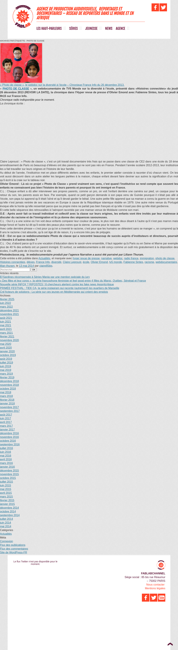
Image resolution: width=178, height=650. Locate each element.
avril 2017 (6, 422)
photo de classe (164, 258)
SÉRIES (73, 28)
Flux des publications (12, 545)
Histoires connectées (12, 262)
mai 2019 (5, 370)
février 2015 (7, 500)
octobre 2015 (8, 478)
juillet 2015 (6, 481)
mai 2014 (5, 526)
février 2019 (7, 377)
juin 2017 (5, 418)
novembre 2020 (9, 340)
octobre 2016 (8, 440)
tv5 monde (115, 262)
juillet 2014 (6, 518)
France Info (43, 262)
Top (170, 644)
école (86, 262)
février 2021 (7, 336)
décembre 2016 (9, 433)
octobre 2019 (8, 355)
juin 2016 (5, 451)
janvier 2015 (7, 504)
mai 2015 (5, 489)
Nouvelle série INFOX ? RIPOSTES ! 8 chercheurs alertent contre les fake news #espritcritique (57, 284)
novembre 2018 (9, 384)
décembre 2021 (9, 310)
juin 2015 (5, 485)
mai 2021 (5, 325)
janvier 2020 (7, 351)
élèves (30, 262)
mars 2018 (6, 396)
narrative (106, 258)
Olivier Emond (99, 262)
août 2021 (6, 317)
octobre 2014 (8, 511)
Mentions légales (155, 588)
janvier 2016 (7, 466)
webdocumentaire (166, 262)
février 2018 (7, 399)
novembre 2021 (9, 314)
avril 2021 (6, 329)
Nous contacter (155, 584)
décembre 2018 (9, 381)
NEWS (108, 28)
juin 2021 (5, 321)
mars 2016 (6, 463)
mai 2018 (5, 392)
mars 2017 (6, 425)
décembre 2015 (9, 470)
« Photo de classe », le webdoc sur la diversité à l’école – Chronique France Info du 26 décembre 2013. (62, 84)
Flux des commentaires (14, 548)
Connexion (6, 541)
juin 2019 (5, 366)
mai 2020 (5, 344)
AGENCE (120, 28)
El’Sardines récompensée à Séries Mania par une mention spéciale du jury (45, 277)
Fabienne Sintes (133, 262)
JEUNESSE (91, 28)
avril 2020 (6, 347)
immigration (147, 258)
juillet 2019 (6, 362)
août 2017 (6, 414)
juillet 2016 (6, 448)
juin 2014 (5, 522)
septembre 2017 (10, 411)
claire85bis (45, 265)
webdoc (118, 258)
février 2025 (7, 299)
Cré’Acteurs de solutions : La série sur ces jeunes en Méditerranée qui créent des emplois (54, 291)
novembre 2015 (9, 474)
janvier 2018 (7, 403)
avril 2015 (6, 492)
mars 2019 (6, 373)
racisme (149, 262)
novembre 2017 (9, 407)
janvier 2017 (7, 429)
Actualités (44, 258)
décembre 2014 (9, 507)
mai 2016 (5, 455)
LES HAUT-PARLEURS (49, 28)
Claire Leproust (72, 262)
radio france (131, 258)
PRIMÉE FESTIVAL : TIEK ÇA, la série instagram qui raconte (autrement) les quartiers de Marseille (59, 288)
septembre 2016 (10, 444)
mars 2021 (6, 332)
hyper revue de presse (86, 258)
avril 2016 (6, 459)
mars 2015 (6, 496)
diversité (56, 262)
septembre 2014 (10, 515)
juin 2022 (5, 303)
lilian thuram (7, 265)
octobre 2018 (8, 388)
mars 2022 (6, 306)
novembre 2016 (9, 437)
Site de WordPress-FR (13, 552)
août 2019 (6, 358)
